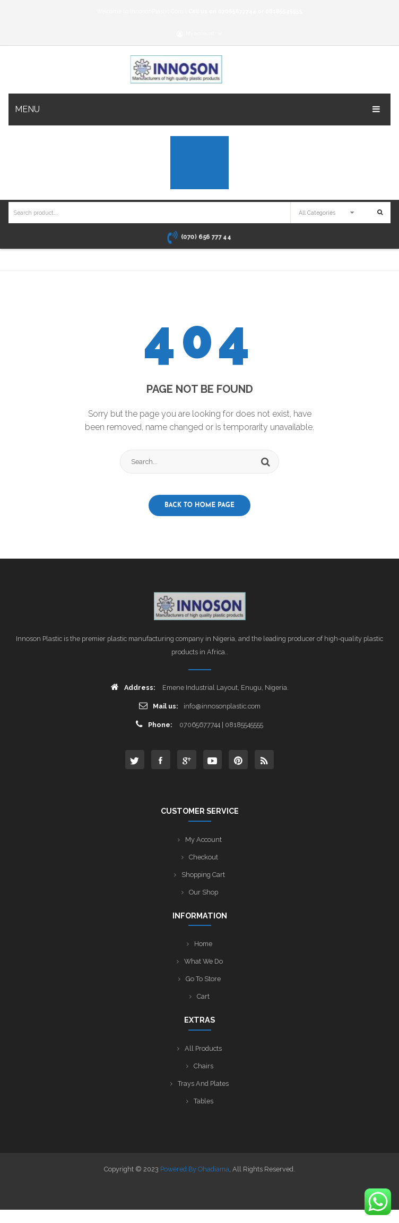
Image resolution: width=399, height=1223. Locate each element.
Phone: (154, 724)
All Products (203, 1048)
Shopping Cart (203, 875)
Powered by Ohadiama (194, 1169)
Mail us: (158, 705)
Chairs (203, 1066)
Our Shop (203, 892)
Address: (133, 686)
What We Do (203, 961)
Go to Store (203, 979)
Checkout (203, 857)
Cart (203, 996)
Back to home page (199, 505)
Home (203, 944)
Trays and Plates (203, 1083)
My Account (203, 840)
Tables (203, 1101)
